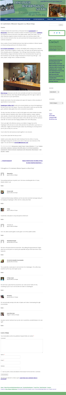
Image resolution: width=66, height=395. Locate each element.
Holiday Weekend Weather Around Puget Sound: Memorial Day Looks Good (55, 61)
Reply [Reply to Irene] (2, 219)
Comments (52, 117)
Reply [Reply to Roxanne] (2, 307)
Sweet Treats (22, 146)
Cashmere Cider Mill (17, 148)
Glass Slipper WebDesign (11, 389)
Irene (8, 209)
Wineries (31, 146)
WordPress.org (53, 119)
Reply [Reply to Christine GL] (2, 235)
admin (7, 151)
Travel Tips (50, 19)
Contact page (52, 49)
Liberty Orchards (12, 149)
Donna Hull (10, 191)
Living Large (10, 278)
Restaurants (15, 146)
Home (6, 19)
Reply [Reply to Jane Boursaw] (2, 325)
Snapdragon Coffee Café (7, 105)
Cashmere (39, 32)
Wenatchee (4, 32)
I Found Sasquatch (6, 160)
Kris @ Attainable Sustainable (15, 260)
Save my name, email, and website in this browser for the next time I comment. (21, 371)
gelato (24, 148)
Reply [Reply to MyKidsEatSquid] (2, 254)
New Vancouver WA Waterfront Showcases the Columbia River (56, 76)
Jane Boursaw (11, 313)
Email (2, 360)
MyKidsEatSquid (11, 240)
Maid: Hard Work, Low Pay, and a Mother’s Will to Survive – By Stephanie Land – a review (56, 67)
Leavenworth (32, 31)
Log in (50, 113)
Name (3, 354)
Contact (49, 387)
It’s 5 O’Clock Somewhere (7, 48)
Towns (27, 146)
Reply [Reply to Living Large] (2, 290)
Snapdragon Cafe (21, 149)
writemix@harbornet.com (21, 142)
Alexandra (10, 173)
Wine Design (4, 93)
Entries (52, 115)
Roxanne (9, 295)
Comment (3, 338)
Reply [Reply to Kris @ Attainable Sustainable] (2, 272)
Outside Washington (38, 19)
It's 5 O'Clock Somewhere (32, 148)
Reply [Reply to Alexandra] (2, 185)
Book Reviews (59, 19)
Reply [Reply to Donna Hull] (2, 203)
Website (3, 366)
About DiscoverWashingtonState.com (20, 19)
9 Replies (3, 27)
